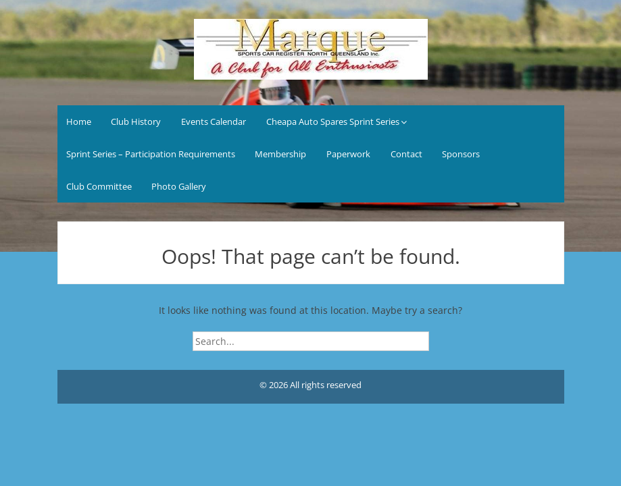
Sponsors (461, 154)
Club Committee (99, 186)
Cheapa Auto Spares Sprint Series (332, 121)
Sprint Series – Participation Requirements (150, 154)
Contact (406, 154)
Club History (136, 121)
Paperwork (348, 154)
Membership (280, 154)
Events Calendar (213, 121)
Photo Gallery (178, 186)
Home (78, 121)
